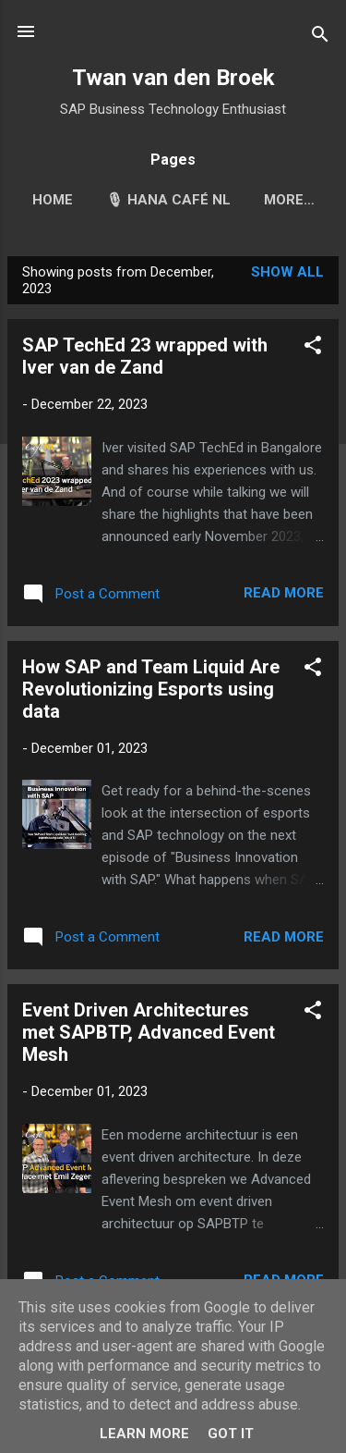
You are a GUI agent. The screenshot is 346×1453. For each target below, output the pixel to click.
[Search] (320, 37)
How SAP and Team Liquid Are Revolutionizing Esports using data (151, 689)
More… (289, 199)
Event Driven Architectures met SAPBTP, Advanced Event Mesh (148, 1032)
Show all (287, 272)
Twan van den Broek (173, 78)
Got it (231, 1433)
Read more (284, 593)
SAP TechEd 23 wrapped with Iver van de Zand (145, 356)
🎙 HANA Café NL (168, 199)
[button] (313, 348)
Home (52, 199)
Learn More (144, 1433)
